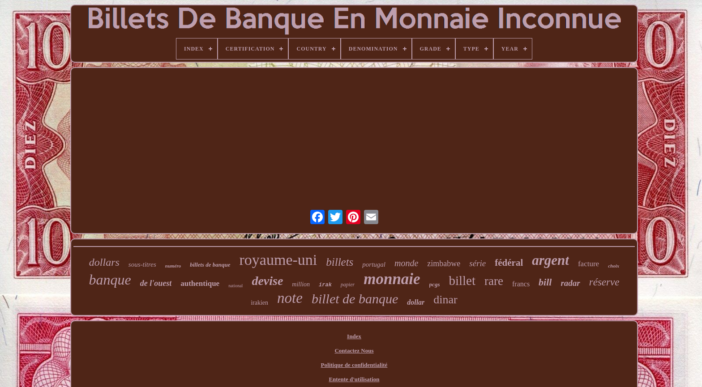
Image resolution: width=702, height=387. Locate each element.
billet (462, 280)
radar (570, 283)
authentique (199, 283)
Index (354, 336)
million (301, 284)
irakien (259, 302)
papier (348, 284)
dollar (415, 302)
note (290, 298)
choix (613, 265)
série (477, 263)
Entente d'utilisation (354, 379)
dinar (445, 299)
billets (339, 262)
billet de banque (355, 298)
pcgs (434, 284)
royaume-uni (278, 259)
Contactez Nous (353, 350)
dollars (104, 262)
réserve (604, 282)
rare (493, 281)
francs (521, 284)
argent (550, 260)
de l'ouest (156, 283)
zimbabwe (443, 263)
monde (406, 263)
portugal (373, 264)
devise (267, 281)
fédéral (509, 262)
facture (588, 263)
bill (545, 282)
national (235, 285)
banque (110, 280)
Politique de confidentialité (354, 364)
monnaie (392, 279)
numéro (173, 265)
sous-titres (142, 264)
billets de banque (210, 264)
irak (325, 285)
